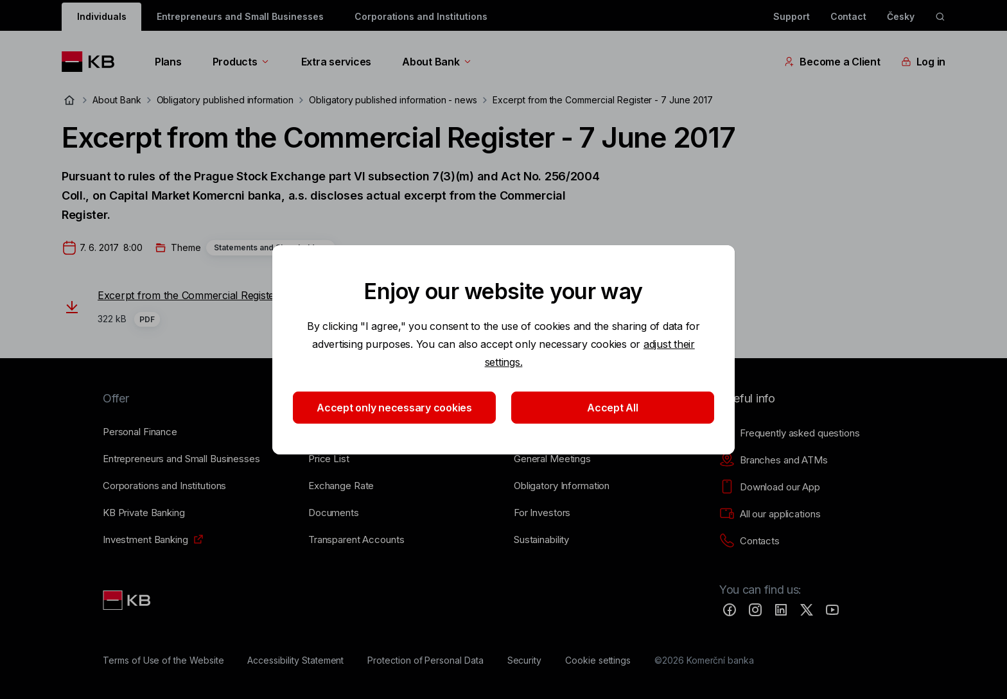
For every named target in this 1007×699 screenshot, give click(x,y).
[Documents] (333, 513)
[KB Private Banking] (144, 513)
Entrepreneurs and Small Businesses (240, 16)
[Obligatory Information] (561, 486)
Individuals (101, 16)
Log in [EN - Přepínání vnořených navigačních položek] (923, 61)
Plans (168, 61)
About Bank (437, 61)
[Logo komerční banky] (93, 61)
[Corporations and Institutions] (164, 486)
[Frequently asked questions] (789, 433)
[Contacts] (749, 541)
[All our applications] (769, 514)
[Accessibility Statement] (295, 660)
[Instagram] (755, 610)
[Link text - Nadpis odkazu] (128, 600)
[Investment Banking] (145, 539)
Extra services (336, 61)
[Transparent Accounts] (356, 539)
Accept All (612, 407)
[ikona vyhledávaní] (940, 17)
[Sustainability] (541, 539)
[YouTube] (832, 610)
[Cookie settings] (598, 660)
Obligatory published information (225, 99)
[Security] (524, 660)
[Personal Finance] (140, 432)
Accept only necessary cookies (394, 407)
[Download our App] (769, 487)
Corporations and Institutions (421, 16)
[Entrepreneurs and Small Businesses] (181, 459)
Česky (901, 16)
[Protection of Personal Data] (425, 660)
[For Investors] (542, 513)
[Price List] (328, 459)
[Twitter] (806, 610)
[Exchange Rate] (341, 486)
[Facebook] (729, 610)
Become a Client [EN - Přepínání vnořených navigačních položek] (832, 61)
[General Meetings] (552, 459)
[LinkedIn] (781, 610)
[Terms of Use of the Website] (163, 660)
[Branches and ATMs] (773, 460)
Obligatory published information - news (393, 99)
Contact (848, 16)
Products (241, 61)
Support (791, 16)
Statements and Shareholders (271, 247)
